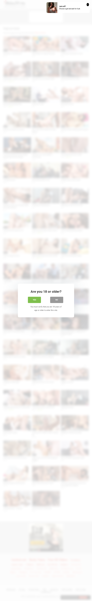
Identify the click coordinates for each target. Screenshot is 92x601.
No (56, 300)
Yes (34, 300)
